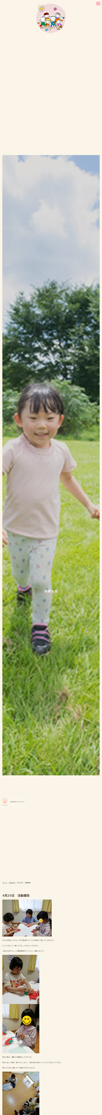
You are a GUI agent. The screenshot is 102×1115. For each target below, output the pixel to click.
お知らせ (12, 811)
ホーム (4, 811)
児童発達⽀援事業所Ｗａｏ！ (51, 22)
